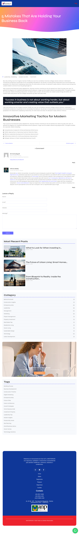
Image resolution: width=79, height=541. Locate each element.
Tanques (39, 482)
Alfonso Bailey (14, 169)
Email (4, 202)
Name (4, 196)
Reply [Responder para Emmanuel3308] (73, 162)
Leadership (7, 77)
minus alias (35, 176)
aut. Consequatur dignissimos (57, 178)
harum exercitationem (23, 183)
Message (5, 213)
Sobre (39, 476)
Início (39, 473)
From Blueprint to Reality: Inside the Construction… (43, 278)
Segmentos (39, 479)
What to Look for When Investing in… (44, 248)
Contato (39, 487)
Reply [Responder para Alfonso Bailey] (73, 187)
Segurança (39, 485)
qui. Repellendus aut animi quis (48, 181)
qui (17, 173)
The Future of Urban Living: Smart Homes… (47, 262)
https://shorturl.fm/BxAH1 (17, 159)
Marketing (14, 77)
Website (4, 207)
